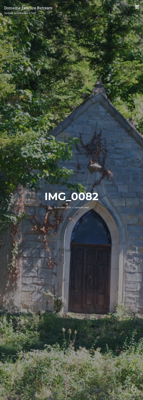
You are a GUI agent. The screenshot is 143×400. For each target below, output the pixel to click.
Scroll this (134, 390)
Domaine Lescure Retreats (28, 7)
